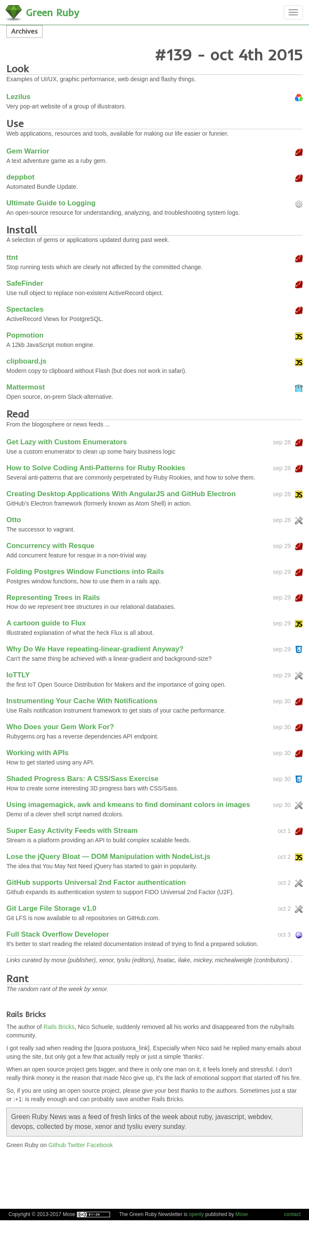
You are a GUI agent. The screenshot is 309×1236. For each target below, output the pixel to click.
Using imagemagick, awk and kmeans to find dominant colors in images (128, 805)
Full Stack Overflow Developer (57, 934)
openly (196, 1214)
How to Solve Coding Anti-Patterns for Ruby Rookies (95, 468)
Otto (13, 520)
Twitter (76, 1145)
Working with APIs (37, 753)
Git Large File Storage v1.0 (51, 908)
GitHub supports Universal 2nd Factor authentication (96, 882)
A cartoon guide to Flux (46, 623)
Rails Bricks (58, 1026)
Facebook (100, 1145)
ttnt (12, 257)
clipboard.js (26, 361)
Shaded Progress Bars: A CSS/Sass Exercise (82, 779)
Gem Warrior (27, 151)
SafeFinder (24, 283)
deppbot (20, 177)
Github (57, 1145)
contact (292, 1214)
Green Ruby (52, 12)
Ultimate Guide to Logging (51, 203)
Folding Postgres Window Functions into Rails (85, 572)
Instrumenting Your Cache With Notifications (81, 701)
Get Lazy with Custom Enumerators (66, 442)
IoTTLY (18, 675)
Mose (241, 1214)
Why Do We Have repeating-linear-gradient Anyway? (95, 649)
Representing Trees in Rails (53, 598)
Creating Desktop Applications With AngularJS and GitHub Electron (120, 494)
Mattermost (25, 387)
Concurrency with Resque (50, 546)
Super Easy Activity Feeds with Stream (72, 831)
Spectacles (25, 309)
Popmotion (25, 335)
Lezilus (18, 97)
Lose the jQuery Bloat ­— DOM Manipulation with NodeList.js (108, 856)
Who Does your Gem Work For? (60, 727)
